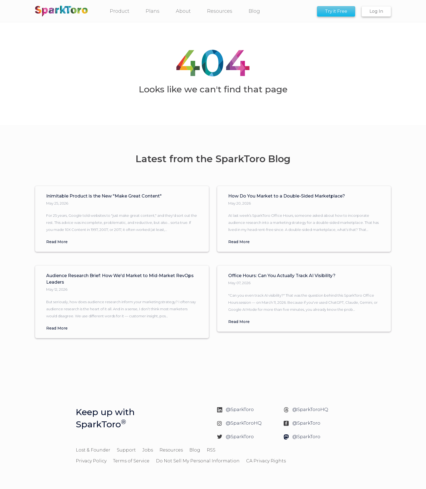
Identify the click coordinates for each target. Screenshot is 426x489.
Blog (194, 450)
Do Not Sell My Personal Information (198, 460)
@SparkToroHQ (310, 409)
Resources (171, 450)
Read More (57, 241)
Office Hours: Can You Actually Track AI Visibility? (282, 275)
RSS (211, 450)
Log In (376, 11)
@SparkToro (240, 409)
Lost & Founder (93, 450)
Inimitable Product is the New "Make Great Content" (104, 196)
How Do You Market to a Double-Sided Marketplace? (286, 196)
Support (126, 450)
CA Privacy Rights (266, 460)
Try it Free (336, 11)
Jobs (147, 450)
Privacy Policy (91, 460)
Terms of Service (131, 460)
